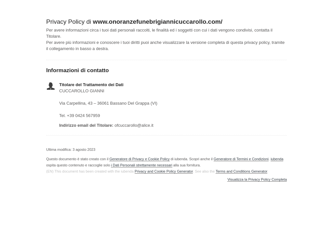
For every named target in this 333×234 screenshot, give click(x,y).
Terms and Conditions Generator (241, 171)
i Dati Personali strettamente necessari (141, 165)
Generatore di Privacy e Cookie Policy (139, 159)
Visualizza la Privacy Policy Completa (257, 179)
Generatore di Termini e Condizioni (241, 159)
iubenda (277, 159)
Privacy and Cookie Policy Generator (164, 171)
